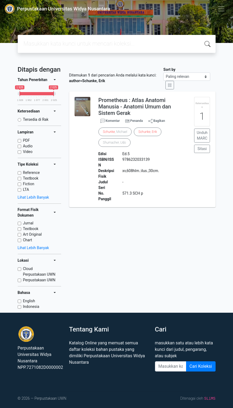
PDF (26, 140)
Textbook (31, 178)
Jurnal (28, 223)
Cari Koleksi (201, 366)
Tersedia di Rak (36, 119)
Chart (27, 240)
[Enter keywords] (170, 366)
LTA (26, 189)
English (29, 301)
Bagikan (156, 121)
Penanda (136, 121)
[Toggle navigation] (221, 8)
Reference (31, 172)
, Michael (115, 132)
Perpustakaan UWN (39, 280)
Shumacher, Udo (114, 142)
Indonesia (31, 306)
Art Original (32, 234)
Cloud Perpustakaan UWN (39, 271)
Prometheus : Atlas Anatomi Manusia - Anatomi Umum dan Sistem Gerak (134, 106)
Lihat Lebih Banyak (33, 197)
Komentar (110, 121)
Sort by (169, 69)
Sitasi (202, 149)
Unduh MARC (202, 135)
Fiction (28, 184)
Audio (28, 146)
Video (28, 152)
